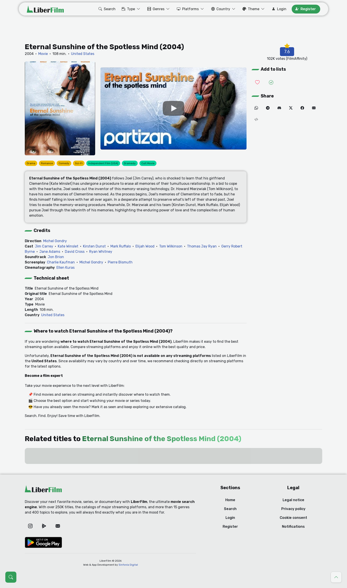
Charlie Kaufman (61, 262)
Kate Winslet (68, 246)
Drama (31, 163)
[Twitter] (290, 108)
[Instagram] (30, 526)
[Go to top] (336, 577)
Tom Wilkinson (170, 246)
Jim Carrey (44, 246)
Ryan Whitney (100, 251)
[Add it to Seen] (271, 82)
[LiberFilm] (45, 9)
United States (82, 54)
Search (230, 509)
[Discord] (279, 108)
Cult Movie (147, 163)
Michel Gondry (55, 241)
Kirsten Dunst (94, 246)
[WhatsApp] (256, 108)
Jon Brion (56, 257)
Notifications (293, 526)
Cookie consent (293, 518)
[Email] (313, 108)
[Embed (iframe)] (256, 119)
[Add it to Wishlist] (257, 82)
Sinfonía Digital (128, 564)
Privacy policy (293, 509)
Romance (47, 163)
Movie (43, 54)
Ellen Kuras (65, 267)
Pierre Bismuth (120, 262)
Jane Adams (49, 251)
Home (230, 500)
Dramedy (130, 163)
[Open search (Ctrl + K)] (10, 577)
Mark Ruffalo (120, 246)
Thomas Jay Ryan (202, 246)
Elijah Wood (144, 246)
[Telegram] (267, 108)
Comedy (64, 163)
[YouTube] (173, 108)
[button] (106, 9)
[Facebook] (302, 108)
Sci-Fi (79, 163)
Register (230, 526)
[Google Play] (44, 526)
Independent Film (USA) (103, 163)
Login (230, 518)
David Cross (75, 251)
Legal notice (293, 500)
